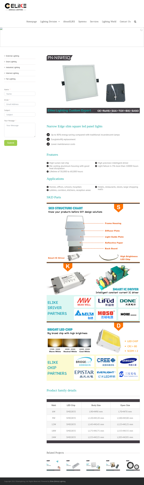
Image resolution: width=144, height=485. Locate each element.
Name (6, 89)
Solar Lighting (11, 61)
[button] (135, 21)
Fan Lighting (10, 79)
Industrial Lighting (13, 67)
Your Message (9, 120)
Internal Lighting (12, 73)
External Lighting (12, 56)
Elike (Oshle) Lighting (57, 481)
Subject (7, 110)
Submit (10, 143)
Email (6, 100)
